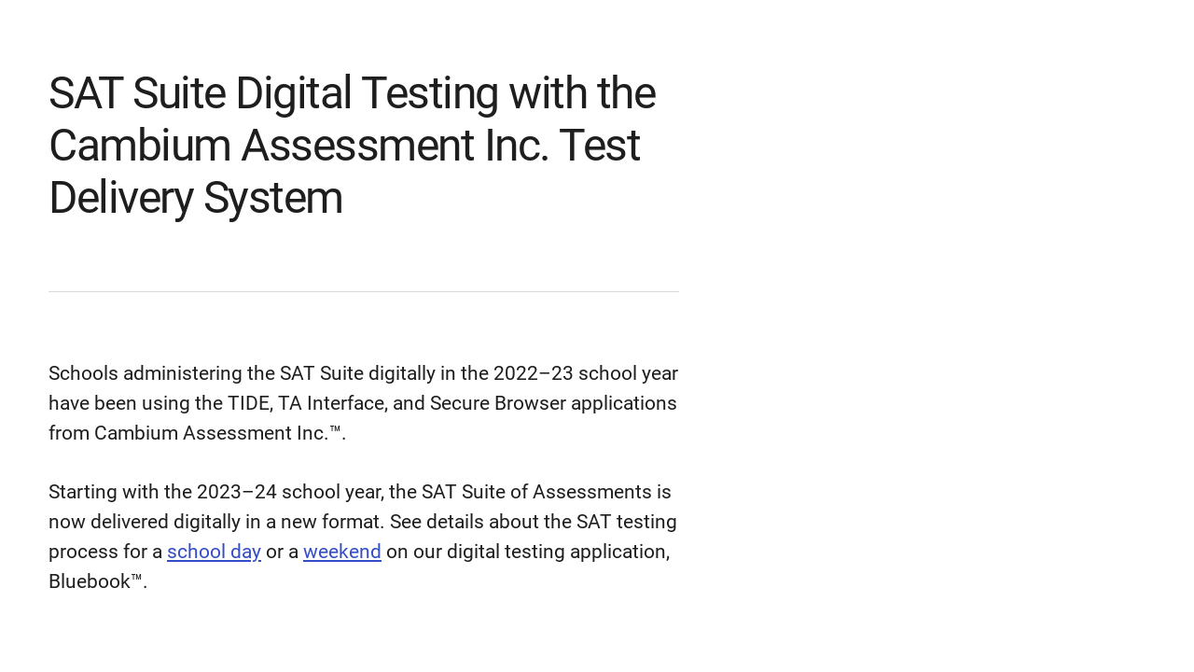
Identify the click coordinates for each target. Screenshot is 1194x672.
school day (214, 551)
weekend (342, 551)
